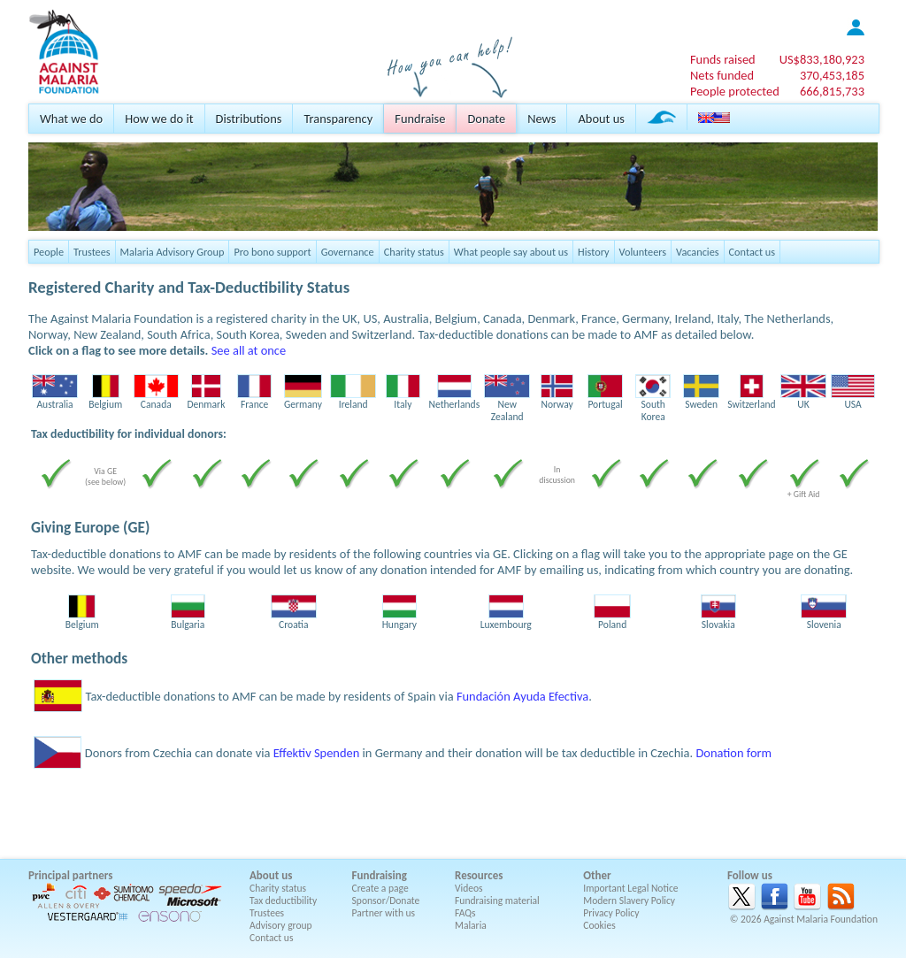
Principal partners (70, 875)
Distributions (249, 118)
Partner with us (384, 913)
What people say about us (511, 251)
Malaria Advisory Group (172, 251)
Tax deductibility (283, 900)
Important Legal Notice (630, 888)
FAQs (465, 913)
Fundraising (379, 875)
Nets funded (722, 75)
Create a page (380, 888)
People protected (734, 91)
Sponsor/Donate (386, 900)
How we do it (159, 118)
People (49, 251)
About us (601, 118)
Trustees (92, 251)
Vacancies (697, 251)
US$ (821, 59)
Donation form (733, 753)
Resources (479, 875)
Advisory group (281, 925)
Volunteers (643, 251)
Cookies (599, 925)
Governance (347, 251)
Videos (469, 888)
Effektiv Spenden (316, 753)
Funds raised (723, 59)
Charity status (414, 251)
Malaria (471, 925)
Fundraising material (497, 900)
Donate (486, 118)
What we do (71, 118)
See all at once (248, 350)
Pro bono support (272, 251)
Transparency (337, 118)
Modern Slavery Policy (629, 900)
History (593, 251)
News (541, 118)
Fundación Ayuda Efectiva (522, 696)
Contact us (752, 251)
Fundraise (420, 118)
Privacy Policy (611, 913)
